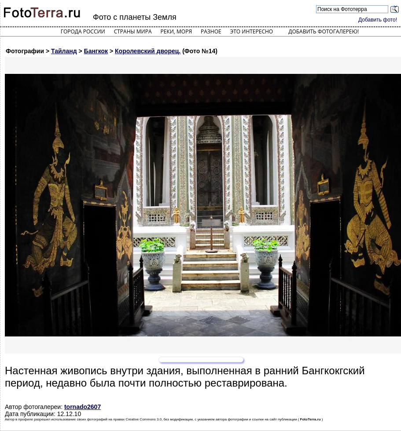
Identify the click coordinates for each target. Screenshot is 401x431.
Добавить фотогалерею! (323, 31)
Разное (211, 31)
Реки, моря (176, 31)
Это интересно (251, 31)
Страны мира (133, 31)
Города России (83, 31)
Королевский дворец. (147, 51)
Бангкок (96, 51)
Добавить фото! (377, 20)
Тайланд (64, 51)
